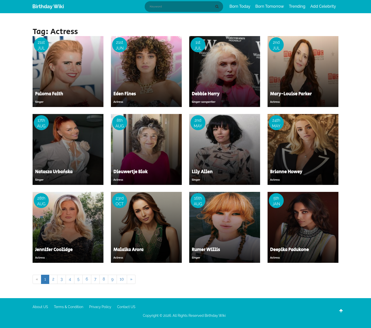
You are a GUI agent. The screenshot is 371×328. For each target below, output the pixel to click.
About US (40, 307)
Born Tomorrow (269, 6)
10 (122, 279)
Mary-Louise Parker (291, 94)
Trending (297, 6)
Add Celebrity (323, 6)
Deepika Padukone (289, 250)
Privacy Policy (100, 307)
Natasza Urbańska (53, 172)
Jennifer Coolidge (54, 250)
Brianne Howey (286, 172)
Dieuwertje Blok (130, 172)
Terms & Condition (68, 307)
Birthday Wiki (48, 6)
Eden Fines (124, 94)
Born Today (240, 6)
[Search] (218, 6)
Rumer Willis (206, 250)
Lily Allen (202, 172)
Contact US (126, 307)
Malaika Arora (128, 250)
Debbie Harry (205, 94)
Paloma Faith (49, 94)
